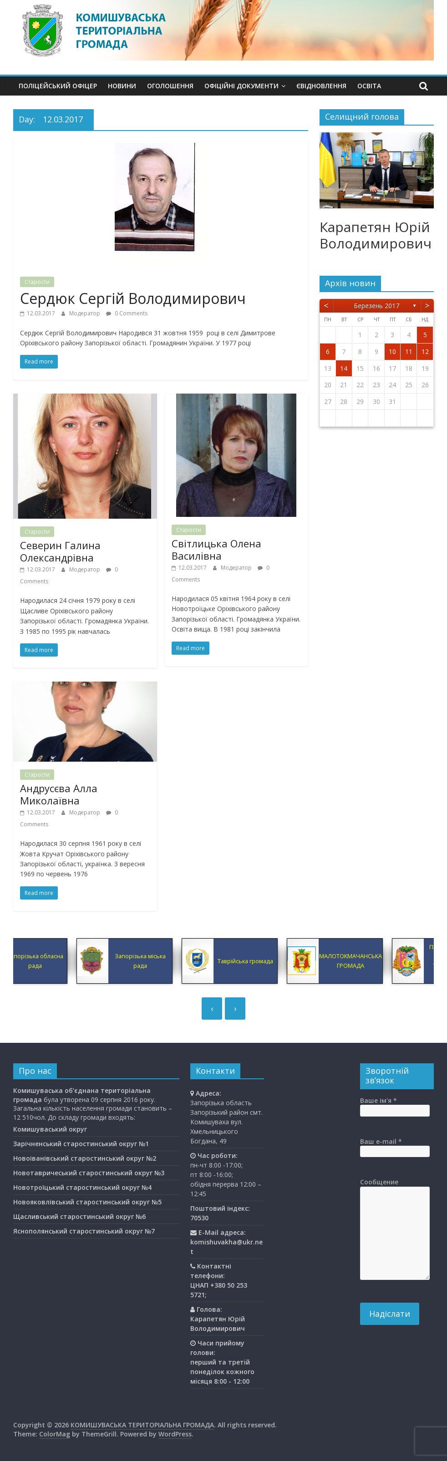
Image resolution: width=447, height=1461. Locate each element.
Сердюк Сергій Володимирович (133, 298)
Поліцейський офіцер (58, 85)
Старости (37, 282)
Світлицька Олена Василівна (216, 549)
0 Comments (126, 313)
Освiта (369, 85)
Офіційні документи (241, 85)
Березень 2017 (376, 305)
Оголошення (170, 85)
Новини (122, 85)
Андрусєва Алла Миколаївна (58, 794)
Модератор (85, 313)
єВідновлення (321, 85)
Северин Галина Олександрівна (60, 551)
